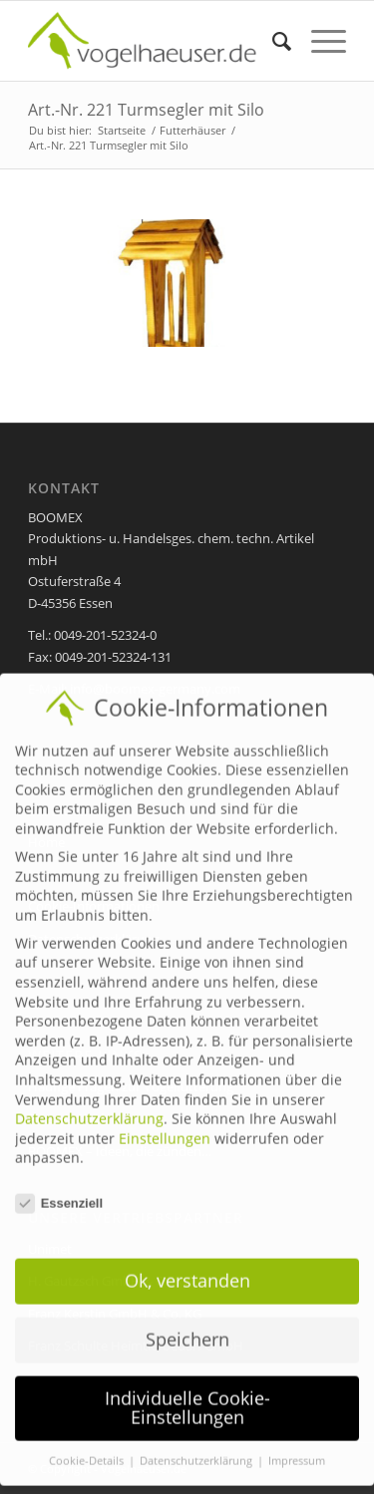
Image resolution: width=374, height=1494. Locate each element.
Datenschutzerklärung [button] (197, 1446)
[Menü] (318, 41)
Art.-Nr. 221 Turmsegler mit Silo (146, 110)
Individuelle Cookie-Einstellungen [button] (187, 1392)
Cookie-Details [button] (88, 1446)
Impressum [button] (296, 1446)
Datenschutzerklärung (89, 1103)
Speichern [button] (187, 1324)
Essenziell (59, 1188)
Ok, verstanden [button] (187, 1265)
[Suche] (271, 41)
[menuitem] (271, 41)
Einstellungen (164, 1122)
